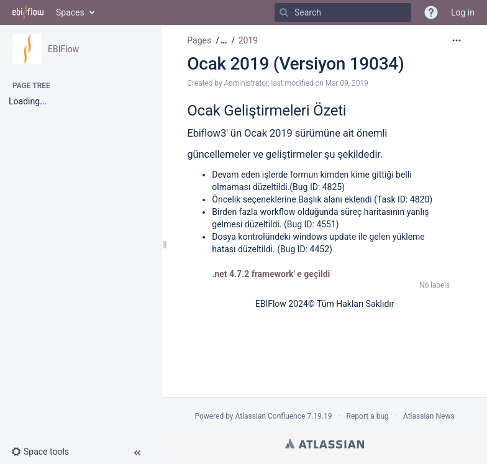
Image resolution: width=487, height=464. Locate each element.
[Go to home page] (28, 12)
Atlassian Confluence (270, 416)
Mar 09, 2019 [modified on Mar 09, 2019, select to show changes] (346, 83)
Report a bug (368, 416)
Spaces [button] (70, 12)
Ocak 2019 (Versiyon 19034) (295, 63)
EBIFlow (63, 49)
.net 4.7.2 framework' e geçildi (271, 274)
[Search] (284, 12)
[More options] (456, 40)
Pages (199, 40)
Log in (463, 12)
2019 (248, 40)
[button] (45, 451)
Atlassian (324, 443)
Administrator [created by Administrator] (246, 83)
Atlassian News (429, 416)
